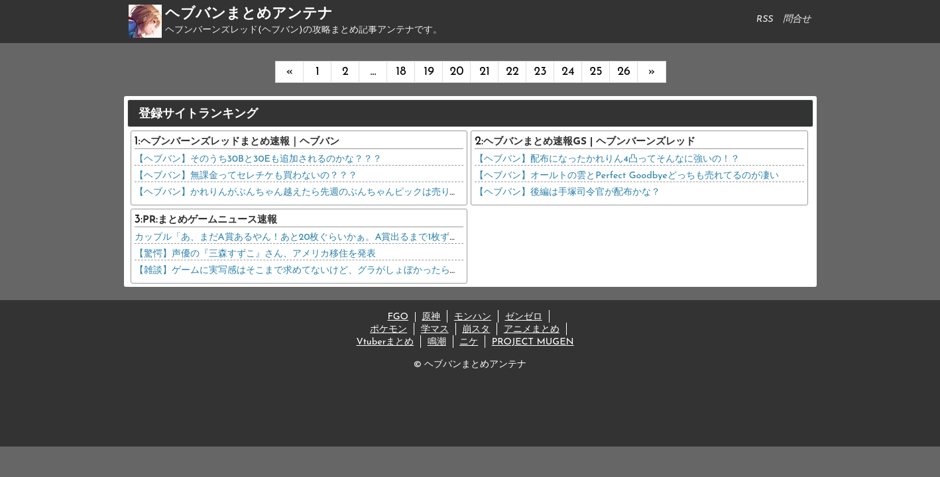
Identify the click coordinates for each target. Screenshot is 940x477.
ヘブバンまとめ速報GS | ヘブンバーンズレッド (589, 142)
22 (512, 72)
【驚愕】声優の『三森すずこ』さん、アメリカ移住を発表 (255, 254)
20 (456, 72)
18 (401, 72)
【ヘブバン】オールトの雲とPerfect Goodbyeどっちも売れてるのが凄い (626, 176)
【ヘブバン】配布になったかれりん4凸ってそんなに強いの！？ (607, 159)
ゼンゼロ (523, 317)
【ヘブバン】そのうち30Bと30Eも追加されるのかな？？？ (258, 159)
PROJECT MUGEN (533, 342)
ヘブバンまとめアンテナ (249, 14)
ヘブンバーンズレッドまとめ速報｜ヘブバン (240, 142)
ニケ (468, 342)
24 (567, 72)
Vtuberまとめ (385, 342)
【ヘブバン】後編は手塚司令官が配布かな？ (567, 192)
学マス (435, 330)
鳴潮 (437, 342)
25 (595, 72)
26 (623, 72)
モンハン (472, 317)
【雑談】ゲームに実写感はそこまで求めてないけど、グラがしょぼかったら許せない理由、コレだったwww (358, 271)
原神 (431, 317)
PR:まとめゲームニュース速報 (210, 220)
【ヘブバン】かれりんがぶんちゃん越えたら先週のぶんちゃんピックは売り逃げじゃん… (318, 192)
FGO (397, 317)
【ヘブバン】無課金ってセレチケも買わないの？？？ (246, 176)
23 (540, 72)
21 (484, 72)
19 (429, 72)
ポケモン (388, 330)
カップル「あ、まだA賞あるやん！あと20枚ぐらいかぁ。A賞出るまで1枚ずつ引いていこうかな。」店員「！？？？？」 (385, 237)
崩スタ (476, 330)
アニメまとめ (531, 330)
